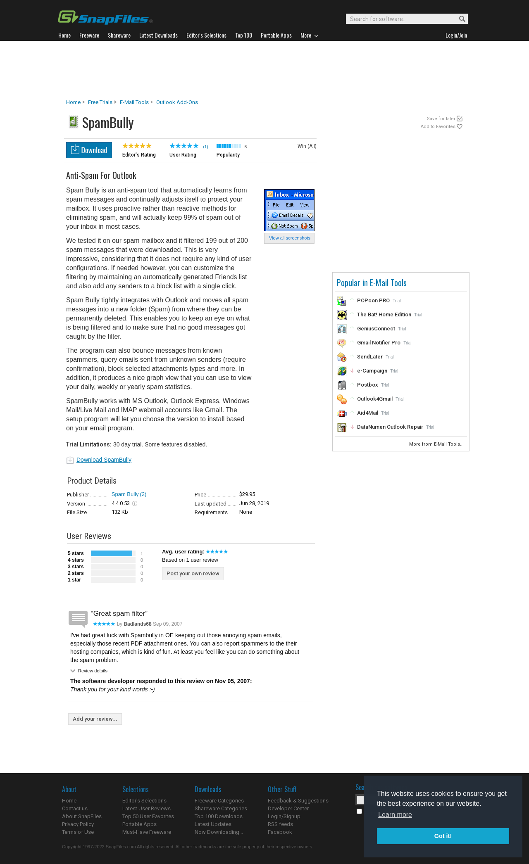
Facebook (280, 832)
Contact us (75, 808)
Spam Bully (125, 494)
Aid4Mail (367, 413)
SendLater (370, 357)
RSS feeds (280, 824)
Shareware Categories (221, 808)
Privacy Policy (78, 824)
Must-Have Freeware (146, 832)
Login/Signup (284, 816)
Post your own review (193, 573)
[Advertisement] (264, 69)
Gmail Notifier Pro (378, 342)
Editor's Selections (144, 801)
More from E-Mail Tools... (437, 444)
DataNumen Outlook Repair (390, 427)
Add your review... (95, 719)
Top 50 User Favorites (148, 816)
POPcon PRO (373, 300)
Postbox (367, 385)
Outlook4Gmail (375, 399)
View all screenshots (289, 237)
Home (73, 102)
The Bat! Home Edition (384, 314)
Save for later (441, 118)
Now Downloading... (219, 832)
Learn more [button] (395, 814)
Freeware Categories (219, 801)
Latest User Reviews (146, 808)
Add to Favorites (438, 126)
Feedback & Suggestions (298, 801)
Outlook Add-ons (177, 102)
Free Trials (100, 102)
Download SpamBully (103, 459)
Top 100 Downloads (219, 816)
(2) (143, 494)
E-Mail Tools (134, 102)
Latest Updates (213, 824)
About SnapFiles (82, 816)
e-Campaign (372, 371)
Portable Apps (139, 824)
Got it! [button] (443, 836)
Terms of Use (78, 832)
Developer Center (288, 808)
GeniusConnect (376, 328)
